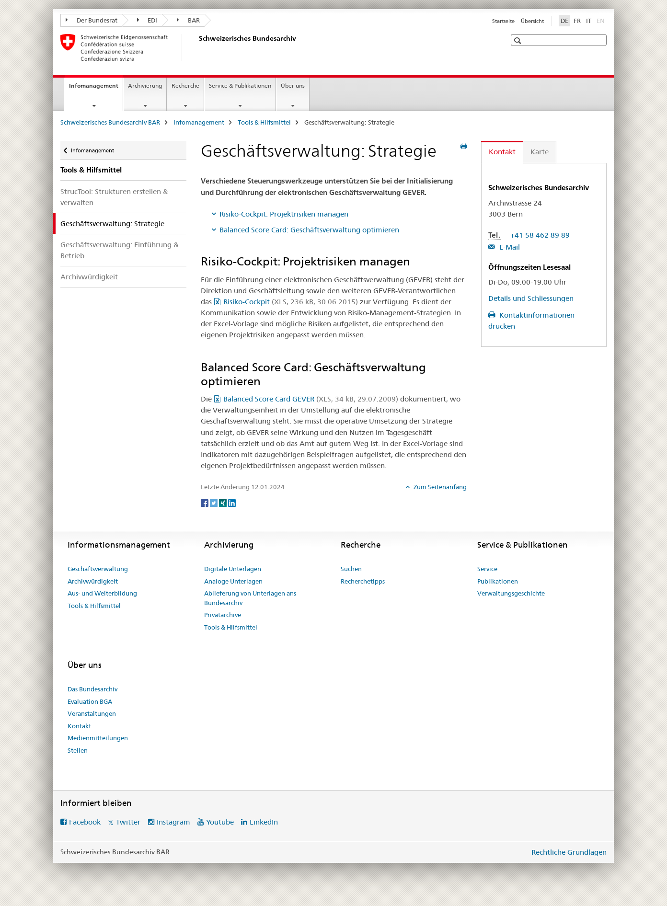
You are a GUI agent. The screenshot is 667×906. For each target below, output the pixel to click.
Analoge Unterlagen (233, 581)
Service (487, 569)
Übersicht (532, 21)
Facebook (85, 821)
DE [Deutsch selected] (564, 20)
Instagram (173, 821)
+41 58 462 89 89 (540, 235)
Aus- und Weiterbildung (102, 593)
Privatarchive (222, 615)
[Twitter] (214, 502)
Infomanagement (96, 88)
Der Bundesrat (91, 20)
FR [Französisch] (577, 20)
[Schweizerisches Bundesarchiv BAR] (197, 47)
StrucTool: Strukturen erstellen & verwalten (114, 197)
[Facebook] (205, 502)
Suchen (351, 569)
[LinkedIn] (232, 502)
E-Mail (508, 247)
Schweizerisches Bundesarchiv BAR (110, 122)
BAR (188, 20)
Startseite (503, 21)
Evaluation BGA (90, 701)
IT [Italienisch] (588, 20)
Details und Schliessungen (531, 298)
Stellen (78, 750)
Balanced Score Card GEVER (310, 398)
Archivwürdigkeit (89, 276)
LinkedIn (264, 821)
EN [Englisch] (602, 20)
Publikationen (497, 581)
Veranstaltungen (92, 713)
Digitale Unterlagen (232, 569)
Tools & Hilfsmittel (264, 122)
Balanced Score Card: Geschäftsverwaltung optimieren (309, 229)
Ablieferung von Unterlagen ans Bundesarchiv (250, 598)
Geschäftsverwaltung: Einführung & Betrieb (119, 250)
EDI (147, 20)
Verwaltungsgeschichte (511, 593)
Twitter (128, 821)
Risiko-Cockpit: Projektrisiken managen (283, 213)
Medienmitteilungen (98, 738)
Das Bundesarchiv (92, 689)
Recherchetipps (363, 581)
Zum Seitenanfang (439, 487)
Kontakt (79, 726)
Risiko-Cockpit (290, 301)
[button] (518, 40)
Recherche (185, 85)
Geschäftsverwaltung (98, 569)
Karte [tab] (539, 151)
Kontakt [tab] (502, 151)
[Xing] (223, 502)
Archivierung (145, 85)
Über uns (293, 85)
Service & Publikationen (240, 85)
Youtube (220, 821)
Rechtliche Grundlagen (569, 852)
